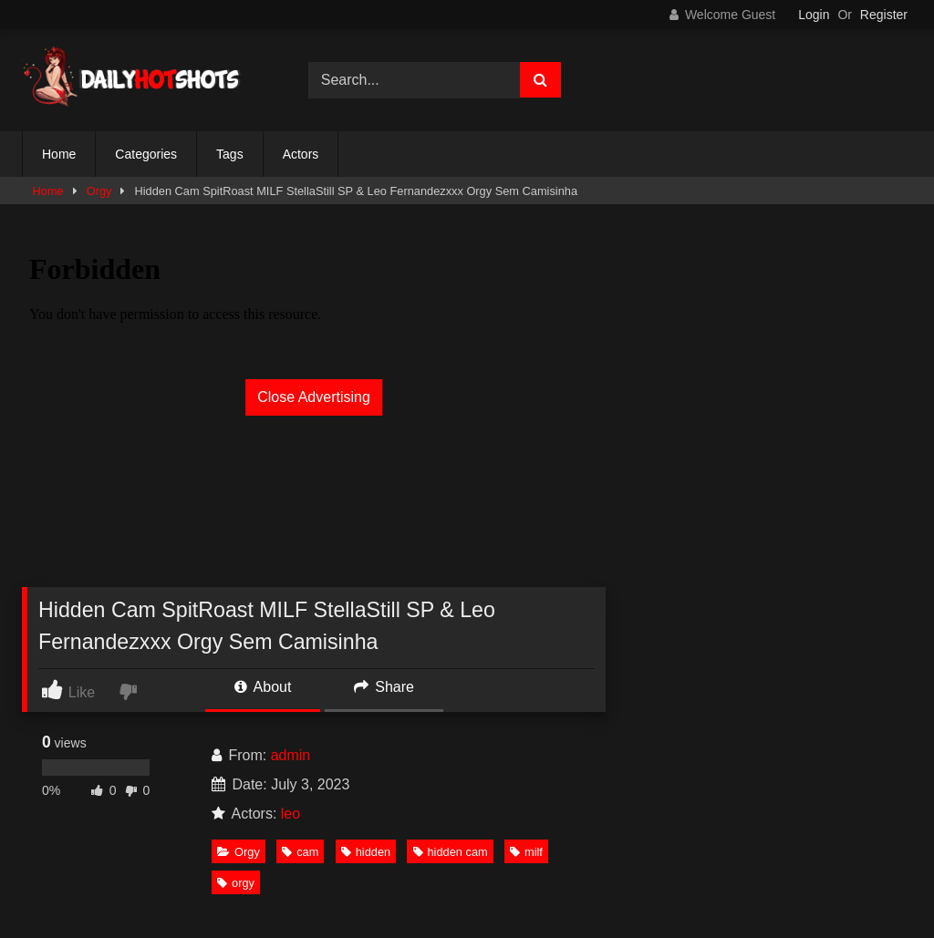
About (262, 687)
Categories (146, 154)
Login (813, 14)
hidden (365, 852)
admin (291, 755)
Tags (230, 154)
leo (290, 813)
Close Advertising (313, 397)
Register (884, 14)
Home (59, 154)
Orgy (99, 191)
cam (300, 852)
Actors (301, 154)
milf (526, 852)
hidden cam (450, 852)
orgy (235, 883)
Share (384, 687)
